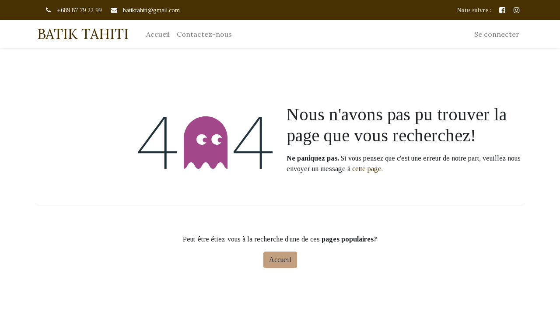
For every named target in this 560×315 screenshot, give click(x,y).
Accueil (280, 259)
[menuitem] (158, 34)
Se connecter (496, 34)
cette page (367, 168)
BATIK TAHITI (83, 34)
